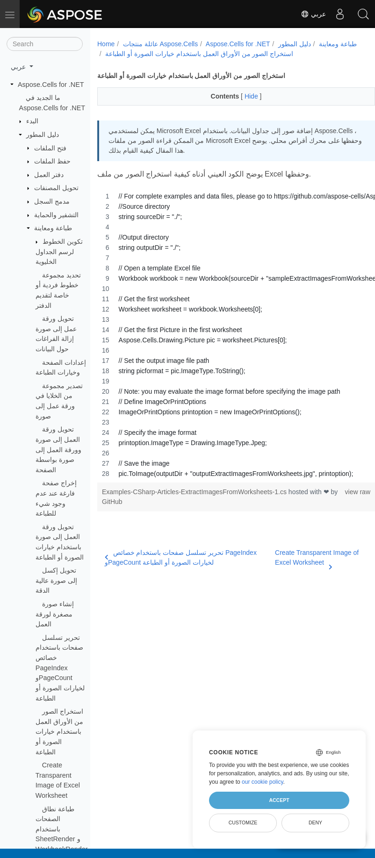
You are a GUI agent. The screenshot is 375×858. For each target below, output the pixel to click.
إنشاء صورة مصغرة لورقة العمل (55, 614)
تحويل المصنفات (56, 187)
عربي (313, 14)
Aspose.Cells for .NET (51, 84)
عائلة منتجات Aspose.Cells (160, 44)
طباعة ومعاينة (53, 228)
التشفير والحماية (56, 215)
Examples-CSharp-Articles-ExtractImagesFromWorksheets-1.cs (195, 492)
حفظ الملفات (52, 161)
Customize (243, 822)
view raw (337, 492)
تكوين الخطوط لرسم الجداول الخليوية (59, 251)
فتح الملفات (50, 148)
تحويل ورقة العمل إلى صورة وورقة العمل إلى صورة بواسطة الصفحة (58, 449)
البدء (32, 121)
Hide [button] (242, 96)
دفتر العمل (49, 174)
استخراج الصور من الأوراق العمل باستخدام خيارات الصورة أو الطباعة (59, 731)
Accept (279, 800)
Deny (315, 822)
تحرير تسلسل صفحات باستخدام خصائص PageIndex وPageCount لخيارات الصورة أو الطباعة (60, 668)
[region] (226, 335)
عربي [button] (19, 67)
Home (106, 44)
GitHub (128, 501)
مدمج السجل (52, 201)
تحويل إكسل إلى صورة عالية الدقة (56, 580)
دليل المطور (42, 134)
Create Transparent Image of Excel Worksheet (304, 558)
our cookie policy (262, 782)
